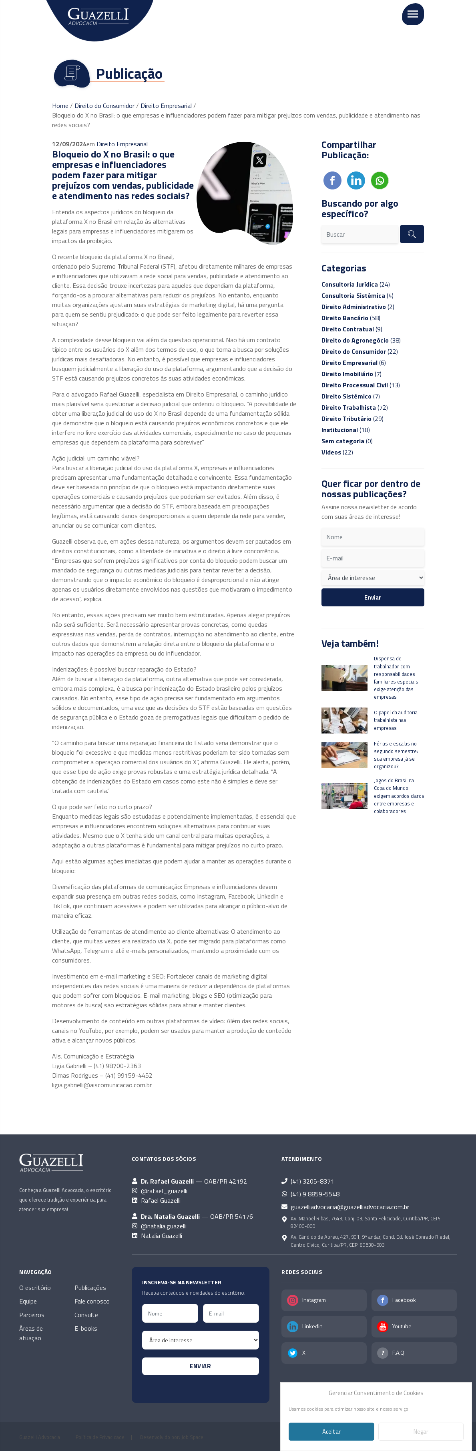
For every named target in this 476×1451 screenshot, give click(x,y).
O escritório (35, 1287)
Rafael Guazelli (161, 1200)
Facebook (404, 1300)
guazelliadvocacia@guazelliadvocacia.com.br (350, 1207)
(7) (351, 374)
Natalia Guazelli (161, 1235)
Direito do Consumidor (104, 105)
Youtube (402, 1326)
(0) (347, 441)
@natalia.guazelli (164, 1226)
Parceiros (31, 1314)
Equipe (28, 1301)
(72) (354, 407)
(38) (361, 340)
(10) (345, 430)
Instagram (314, 1300)
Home (60, 105)
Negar (421, 1431)
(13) (360, 385)
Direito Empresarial (166, 105)
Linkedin (312, 1326)
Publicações (90, 1287)
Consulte (86, 1314)
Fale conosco (92, 1301)
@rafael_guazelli (164, 1191)
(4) (357, 295)
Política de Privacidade (100, 1437)
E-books (85, 1328)
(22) (359, 351)
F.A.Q (398, 1352)
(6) (353, 362)
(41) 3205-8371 (312, 1181)
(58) (350, 318)
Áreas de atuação (31, 1333)
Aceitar (331, 1431)
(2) (357, 306)
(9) (351, 329)
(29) (352, 418)
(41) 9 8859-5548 (315, 1194)
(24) (355, 284)
